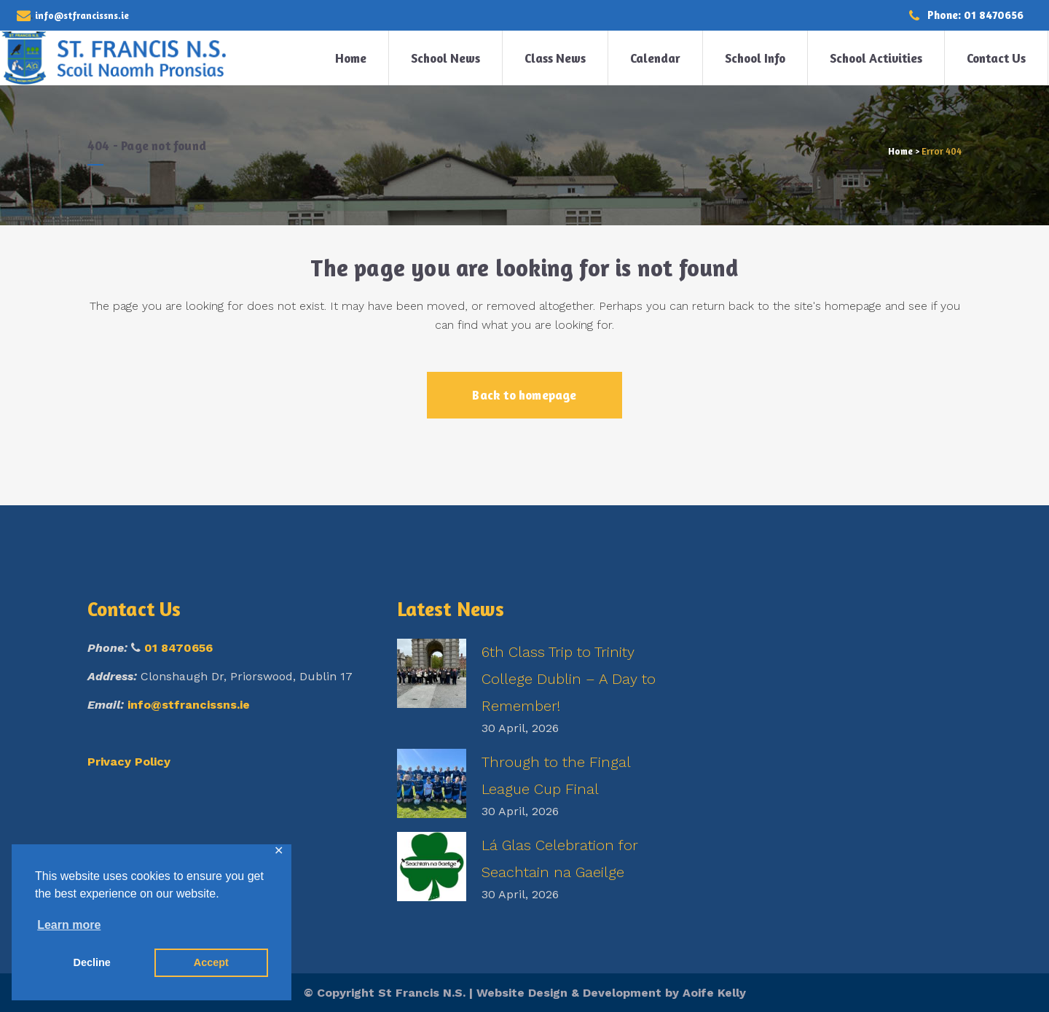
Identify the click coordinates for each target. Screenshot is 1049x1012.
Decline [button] (92, 962)
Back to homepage (524, 394)
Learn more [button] (69, 925)
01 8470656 (178, 648)
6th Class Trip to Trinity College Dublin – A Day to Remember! (569, 679)
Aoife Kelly (714, 993)
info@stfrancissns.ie (188, 705)
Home (900, 151)
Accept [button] (211, 962)
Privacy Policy (128, 761)
